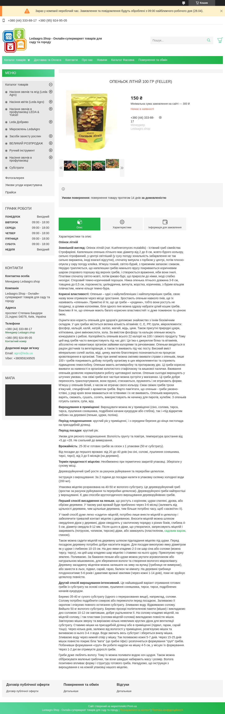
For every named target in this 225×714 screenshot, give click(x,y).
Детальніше (71, 691)
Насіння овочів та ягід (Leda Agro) (28, 93)
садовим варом (174, 530)
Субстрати (16, 167)
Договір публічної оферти (22, 691)
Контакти (71, 60)
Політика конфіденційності (167, 710)
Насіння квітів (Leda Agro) (26, 102)
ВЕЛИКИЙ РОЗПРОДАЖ (26, 143)
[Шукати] (208, 40)
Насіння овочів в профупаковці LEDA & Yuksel (24, 112)
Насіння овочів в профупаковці (20, 159)
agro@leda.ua (23, 353)
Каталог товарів (15, 60)
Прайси (10, 192)
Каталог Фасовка (122, 60)
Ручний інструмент (22, 150)
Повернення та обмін (152, 60)
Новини (102, 60)
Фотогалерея (14, 178)
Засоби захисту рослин (25, 136)
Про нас (87, 60)
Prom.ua (132, 706)
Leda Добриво (18, 122)
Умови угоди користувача (23, 185)
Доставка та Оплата (47, 60)
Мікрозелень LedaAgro (24, 129)
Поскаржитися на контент (135, 710)
